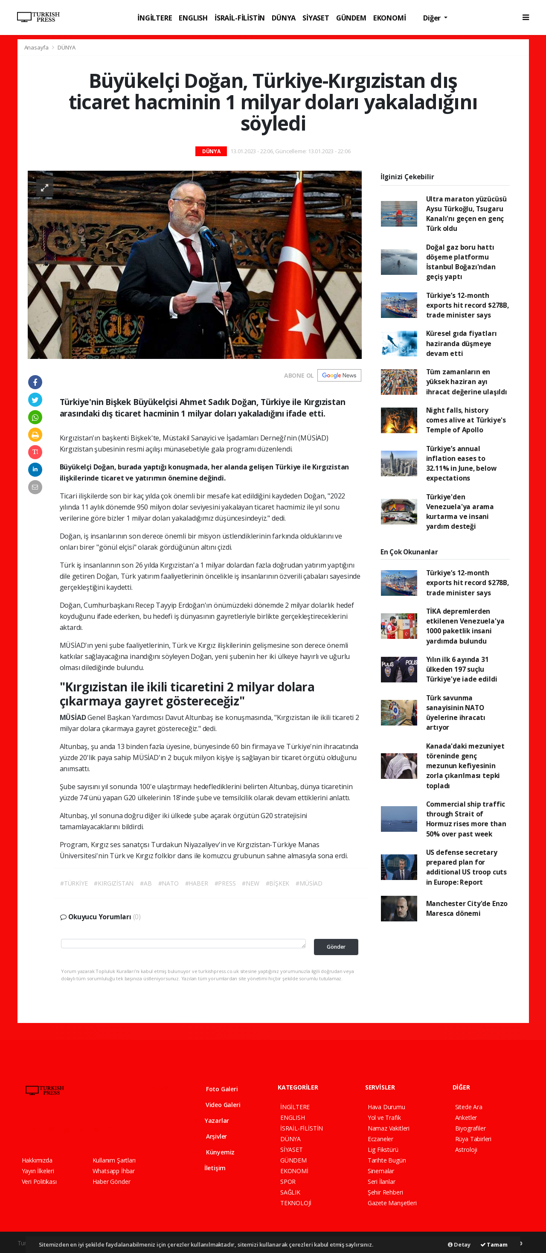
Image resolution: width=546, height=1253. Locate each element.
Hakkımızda (37, 1160)
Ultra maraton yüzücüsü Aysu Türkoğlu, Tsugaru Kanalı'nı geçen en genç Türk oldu (466, 213)
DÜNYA (284, 18)
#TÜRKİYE (73, 883)
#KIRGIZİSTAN (114, 883)
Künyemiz (214, 1152)
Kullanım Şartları (114, 1160)
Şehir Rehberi (385, 1192)
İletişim (210, 1168)
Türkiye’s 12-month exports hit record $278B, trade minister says (467, 305)
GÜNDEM (351, 18)
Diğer (432, 18)
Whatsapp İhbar (114, 1171)
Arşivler (210, 1136)
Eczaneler (380, 1139)
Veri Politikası (39, 1181)
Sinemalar (381, 1171)
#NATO (168, 883)
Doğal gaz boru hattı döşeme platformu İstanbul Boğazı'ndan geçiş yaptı (461, 262)
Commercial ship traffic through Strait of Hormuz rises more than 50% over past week (466, 819)
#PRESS (225, 883)
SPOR (288, 1181)
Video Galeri (217, 1105)
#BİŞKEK (278, 883)
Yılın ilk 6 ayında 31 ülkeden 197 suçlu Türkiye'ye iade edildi (461, 669)
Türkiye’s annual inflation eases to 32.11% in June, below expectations (461, 463)
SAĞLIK (290, 1192)
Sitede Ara (468, 1107)
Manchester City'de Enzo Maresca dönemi (467, 908)
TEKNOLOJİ (295, 1203)
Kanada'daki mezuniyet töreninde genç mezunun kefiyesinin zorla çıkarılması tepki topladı (465, 765)
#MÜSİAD (309, 883)
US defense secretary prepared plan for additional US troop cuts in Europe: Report (466, 867)
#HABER (196, 883)
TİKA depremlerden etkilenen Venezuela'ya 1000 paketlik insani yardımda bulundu (465, 626)
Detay (459, 1244)
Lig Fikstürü (383, 1149)
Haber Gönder (112, 1181)
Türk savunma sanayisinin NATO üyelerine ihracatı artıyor (456, 712)
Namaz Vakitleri (389, 1128)
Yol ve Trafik (384, 1117)
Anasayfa (37, 47)
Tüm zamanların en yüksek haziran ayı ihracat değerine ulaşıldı (466, 381)
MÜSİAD (74, 717)
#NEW (250, 883)
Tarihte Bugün (387, 1160)
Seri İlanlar (381, 1181)
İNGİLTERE (154, 18)
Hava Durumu (386, 1107)
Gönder (336, 946)
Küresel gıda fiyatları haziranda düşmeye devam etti (461, 343)
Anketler (466, 1117)
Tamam (494, 1244)
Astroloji (466, 1149)
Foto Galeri (216, 1089)
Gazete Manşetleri (392, 1203)
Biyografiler (470, 1128)
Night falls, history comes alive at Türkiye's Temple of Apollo (466, 420)
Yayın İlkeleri (38, 1171)
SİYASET (315, 18)
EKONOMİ (389, 18)
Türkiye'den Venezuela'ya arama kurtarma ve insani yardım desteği (460, 511)
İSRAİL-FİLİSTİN (240, 18)
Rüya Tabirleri (473, 1139)
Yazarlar (211, 1120)
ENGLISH (193, 18)
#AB (145, 883)
